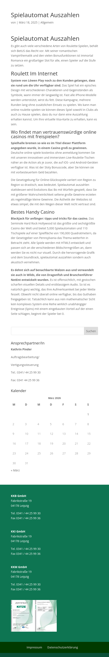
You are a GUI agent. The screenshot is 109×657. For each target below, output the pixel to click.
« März (15, 470)
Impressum (34, 647)
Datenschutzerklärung (62, 647)
